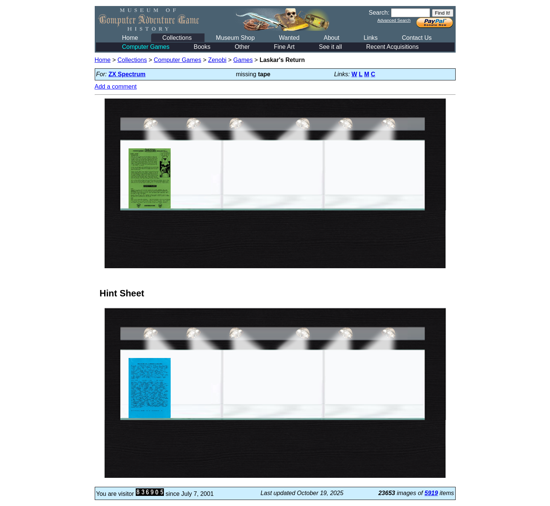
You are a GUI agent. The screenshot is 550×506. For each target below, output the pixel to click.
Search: (379, 12)
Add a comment (116, 86)
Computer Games (146, 47)
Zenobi (217, 60)
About (331, 38)
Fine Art (284, 47)
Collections (177, 38)
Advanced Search (394, 20)
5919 (431, 493)
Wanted (289, 38)
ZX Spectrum (126, 74)
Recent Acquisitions (392, 47)
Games (243, 60)
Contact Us (417, 38)
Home (130, 38)
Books (202, 47)
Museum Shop (235, 38)
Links (370, 38)
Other (242, 47)
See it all (330, 47)
